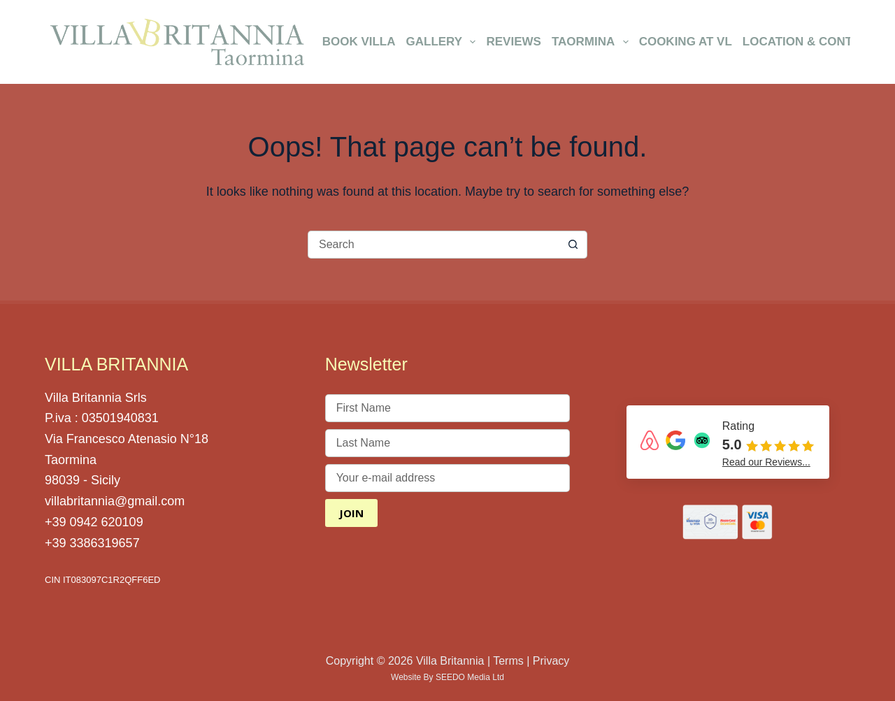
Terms (508, 661)
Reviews (513, 41)
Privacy (551, 661)
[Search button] (573, 245)
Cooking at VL (685, 41)
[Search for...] (433, 245)
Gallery (443, 42)
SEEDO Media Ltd (470, 677)
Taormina (592, 42)
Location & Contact (809, 41)
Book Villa (359, 41)
